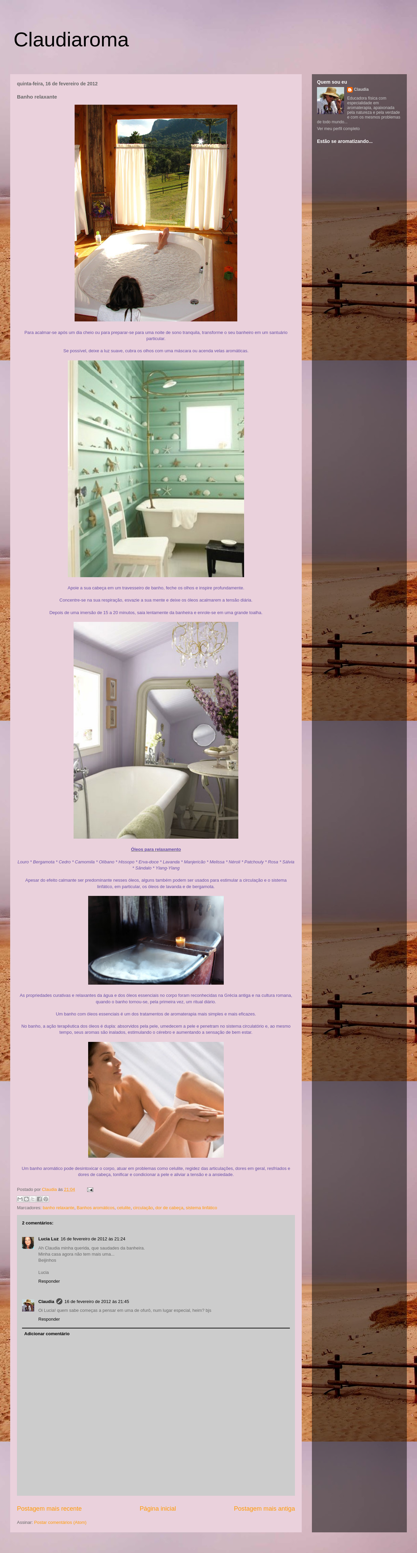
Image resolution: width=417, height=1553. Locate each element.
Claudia (50, 1189)
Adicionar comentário (47, 1333)
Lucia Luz (48, 1238)
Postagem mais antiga (264, 1508)
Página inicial (158, 1508)
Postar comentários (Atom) (60, 1522)
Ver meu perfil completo (338, 128)
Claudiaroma (71, 39)
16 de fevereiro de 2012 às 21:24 (93, 1238)
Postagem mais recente (49, 1508)
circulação (143, 1207)
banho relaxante (58, 1207)
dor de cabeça (169, 1207)
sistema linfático (201, 1207)
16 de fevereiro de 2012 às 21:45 (96, 1301)
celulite (124, 1207)
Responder (49, 1281)
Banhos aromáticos (95, 1207)
